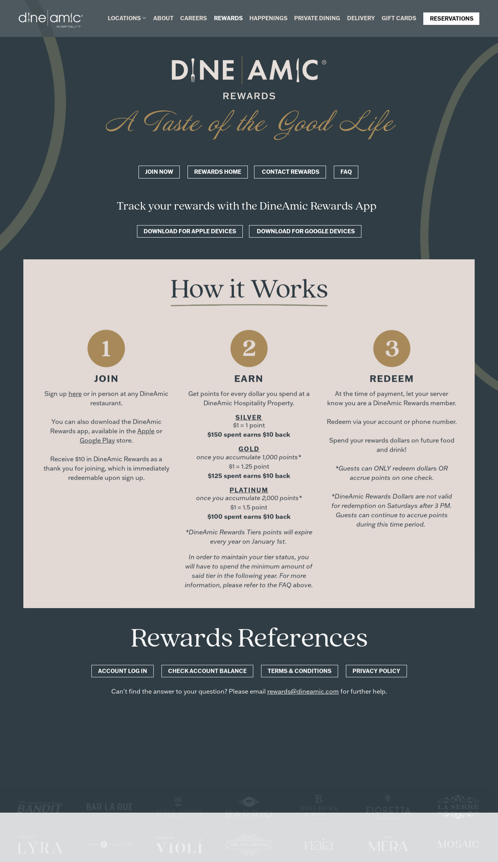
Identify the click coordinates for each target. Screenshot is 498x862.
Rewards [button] (228, 18)
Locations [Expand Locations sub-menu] (127, 18)
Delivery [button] (361, 18)
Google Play (97, 440)
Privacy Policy (376, 671)
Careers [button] (193, 18)
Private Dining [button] (317, 18)
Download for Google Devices (305, 231)
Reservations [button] (451, 18)
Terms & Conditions (299, 671)
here (75, 393)
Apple (145, 431)
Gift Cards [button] (399, 18)
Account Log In (122, 671)
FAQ (346, 171)
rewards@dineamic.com (303, 692)
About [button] (163, 18)
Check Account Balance (207, 671)
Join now (159, 171)
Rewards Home (217, 171)
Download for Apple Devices (190, 231)
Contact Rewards (290, 171)
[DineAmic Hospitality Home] (51, 18)
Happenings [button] (268, 18)
